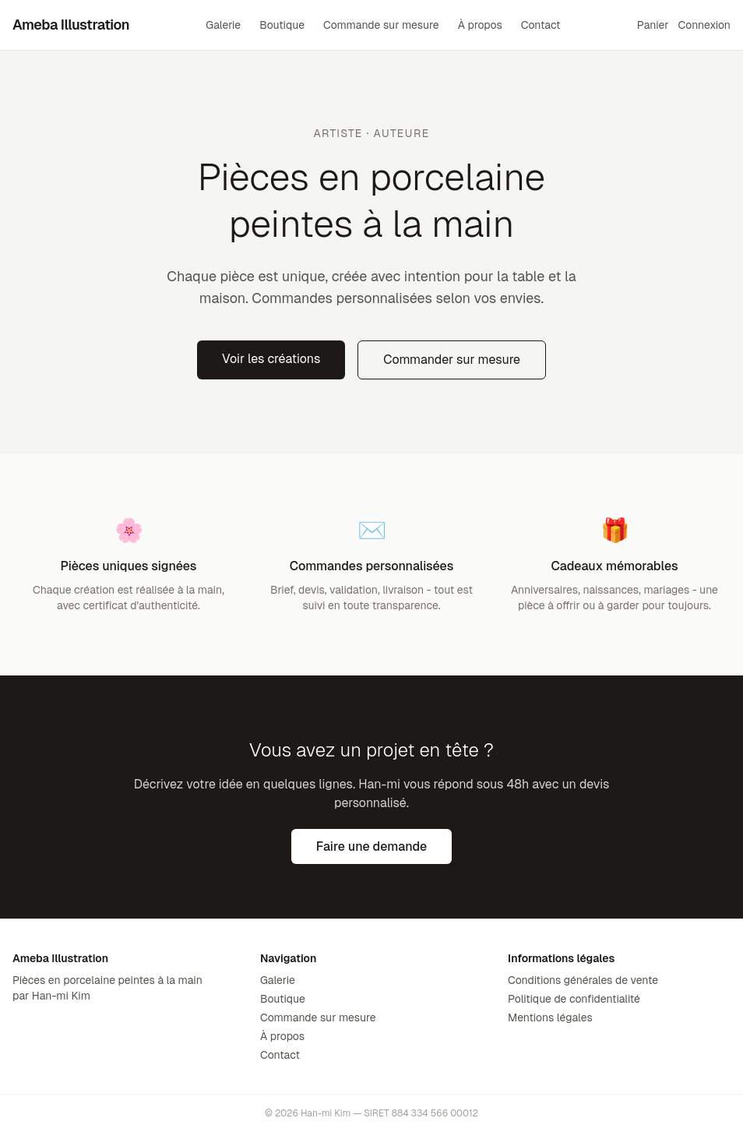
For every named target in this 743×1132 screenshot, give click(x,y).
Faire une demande (371, 846)
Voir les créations (271, 359)
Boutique (282, 25)
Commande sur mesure (381, 25)
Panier (653, 25)
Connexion (704, 25)
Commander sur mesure (451, 359)
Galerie (223, 25)
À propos (480, 25)
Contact (541, 25)
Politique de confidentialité (574, 999)
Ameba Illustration (70, 25)
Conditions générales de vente (583, 980)
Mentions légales (550, 1017)
